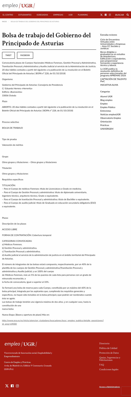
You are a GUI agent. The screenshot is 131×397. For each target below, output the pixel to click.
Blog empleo (106, 100)
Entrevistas (105, 110)
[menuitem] (8, 14)
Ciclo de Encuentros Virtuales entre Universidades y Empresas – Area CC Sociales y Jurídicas (112, 44)
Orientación (106, 121)
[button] (101, 14)
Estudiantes (24, 15)
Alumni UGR (106, 96)
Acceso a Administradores (109, 387)
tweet (8, 55)
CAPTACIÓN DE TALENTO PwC (113, 80)
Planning (83, 15)
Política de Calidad (108, 348)
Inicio (4, 21)
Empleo (104, 103)
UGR (71, 15)
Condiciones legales (108, 369)
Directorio (104, 343)
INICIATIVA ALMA (109, 84)
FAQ (101, 364)
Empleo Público (107, 107)
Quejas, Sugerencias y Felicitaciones (109, 359)
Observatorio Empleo (110, 118)
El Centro (8, 15)
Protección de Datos (109, 352)
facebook (25, 55)
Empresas (58, 15)
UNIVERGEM (106, 128)
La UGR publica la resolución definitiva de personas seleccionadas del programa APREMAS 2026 (113, 72)
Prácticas (104, 125)
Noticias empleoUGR (110, 114)
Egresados (42, 15)
